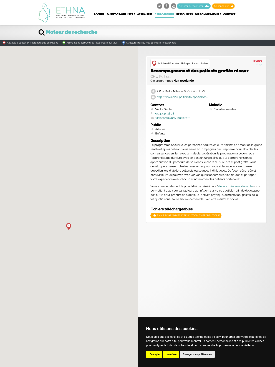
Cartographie (164, 14)
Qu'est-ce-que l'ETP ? (121, 14)
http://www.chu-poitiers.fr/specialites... (182, 97)
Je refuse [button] (171, 354)
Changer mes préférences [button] (197, 354)
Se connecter (223, 6)
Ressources (184, 14)
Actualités (144, 14)
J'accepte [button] (154, 354)
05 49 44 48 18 (164, 113)
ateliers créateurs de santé (235, 186)
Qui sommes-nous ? (208, 14)
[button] (68, 226)
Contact (229, 14)
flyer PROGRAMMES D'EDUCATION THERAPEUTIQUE (186, 215)
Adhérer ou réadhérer (194, 6)
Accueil (99, 14)
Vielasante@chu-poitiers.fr (172, 117)
